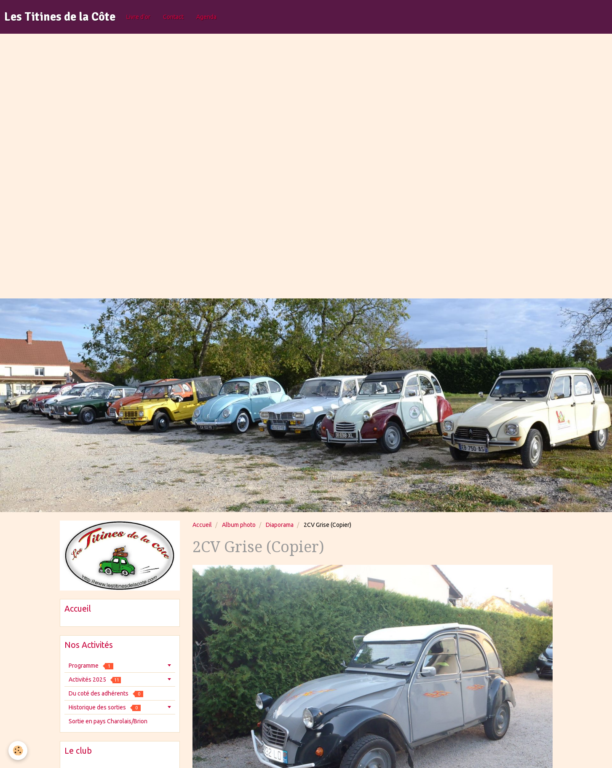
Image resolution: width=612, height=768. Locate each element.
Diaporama (280, 524)
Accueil (202, 524)
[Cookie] (17, 750)
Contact (173, 16)
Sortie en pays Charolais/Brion (108, 721)
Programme (91, 665)
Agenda (206, 16)
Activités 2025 (95, 679)
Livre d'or (138, 16)
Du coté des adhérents (106, 693)
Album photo (239, 524)
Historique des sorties (105, 707)
